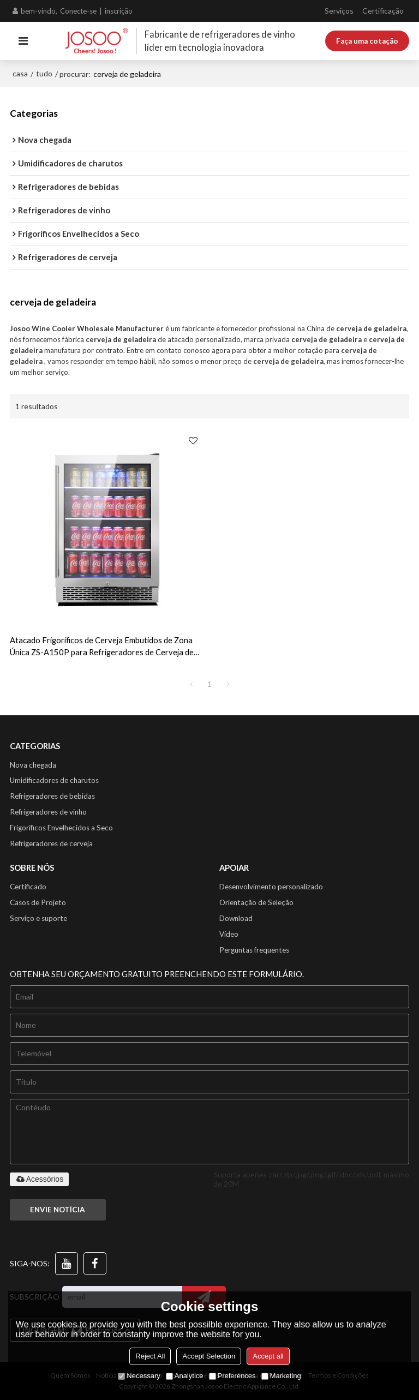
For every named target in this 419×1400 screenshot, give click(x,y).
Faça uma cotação (367, 41)
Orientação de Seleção (256, 902)
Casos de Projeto (38, 902)
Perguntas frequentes (254, 950)
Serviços (339, 10)
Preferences (232, 1376)
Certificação (383, 10)
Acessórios (39, 1179)
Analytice (184, 1376)
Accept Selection (208, 1356)
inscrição (119, 11)
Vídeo (228, 934)
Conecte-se (78, 11)
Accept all (268, 1356)
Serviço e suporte (38, 918)
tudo (44, 73)
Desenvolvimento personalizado (271, 886)
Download (236, 918)
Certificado (28, 886)
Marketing (281, 1376)
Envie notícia (57, 1209)
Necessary (139, 1376)
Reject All (150, 1356)
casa (20, 73)
